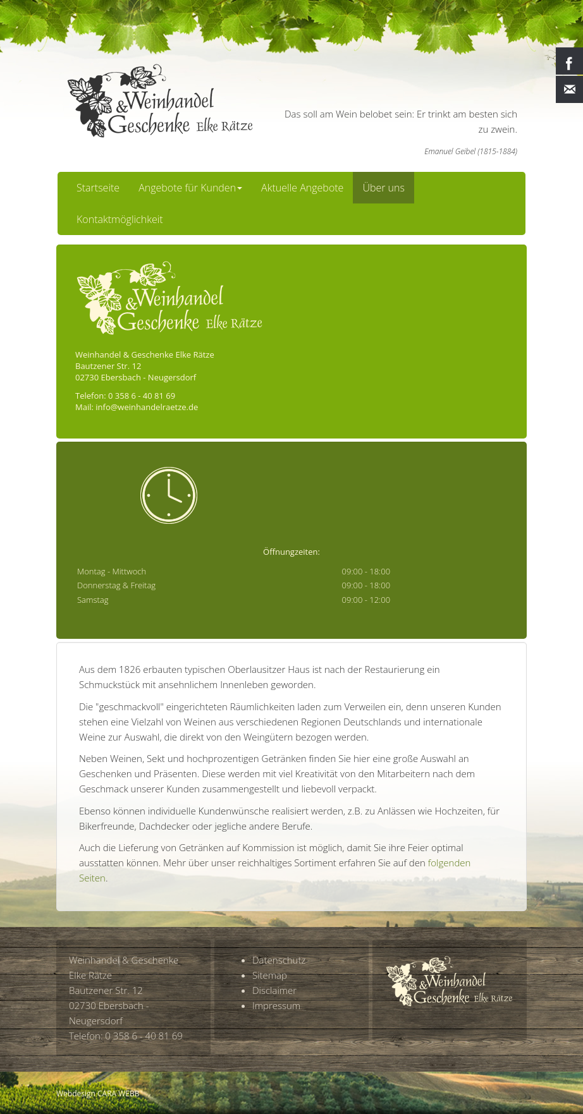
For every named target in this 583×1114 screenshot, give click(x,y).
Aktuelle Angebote (302, 188)
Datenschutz (278, 960)
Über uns (383, 188)
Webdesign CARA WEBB (98, 1093)
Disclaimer (274, 990)
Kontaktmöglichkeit (120, 219)
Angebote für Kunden (190, 188)
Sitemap (269, 975)
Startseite (98, 188)
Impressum (276, 1005)
